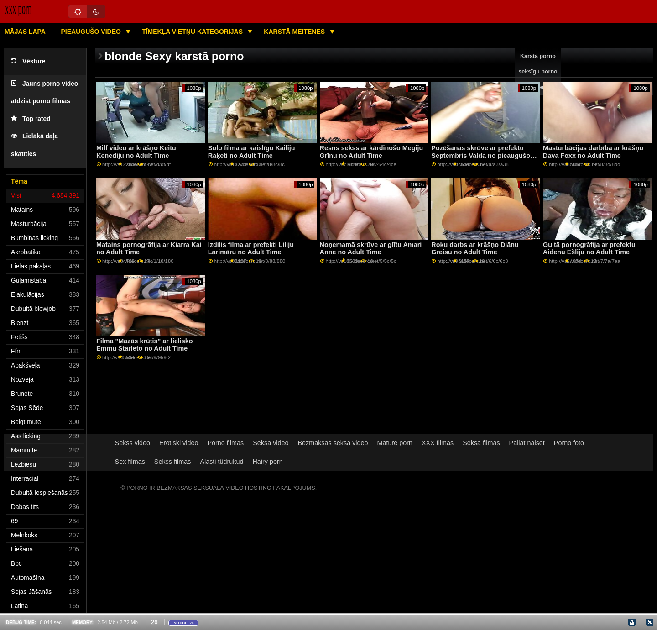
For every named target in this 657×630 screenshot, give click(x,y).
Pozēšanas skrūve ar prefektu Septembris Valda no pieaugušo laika (480, 155)
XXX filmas (438, 442)
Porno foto (569, 442)
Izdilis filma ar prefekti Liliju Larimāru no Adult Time (251, 248)
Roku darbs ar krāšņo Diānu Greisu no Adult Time (475, 248)
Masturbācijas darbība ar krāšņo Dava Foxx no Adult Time (593, 151)
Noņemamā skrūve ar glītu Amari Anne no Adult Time (371, 248)
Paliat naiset (527, 442)
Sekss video (132, 442)
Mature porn (394, 442)
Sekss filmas (172, 461)
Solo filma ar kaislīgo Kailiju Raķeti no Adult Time (251, 151)
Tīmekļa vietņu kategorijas (193, 31)
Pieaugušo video (91, 31)
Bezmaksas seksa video (332, 442)
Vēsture (28, 61)
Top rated (31, 119)
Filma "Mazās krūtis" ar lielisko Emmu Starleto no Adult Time (144, 344)
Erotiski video (178, 442)
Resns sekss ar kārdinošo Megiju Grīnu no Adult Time (371, 151)
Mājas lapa (25, 31)
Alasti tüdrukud (221, 461)
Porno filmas (225, 442)
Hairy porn (267, 461)
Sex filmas (130, 461)
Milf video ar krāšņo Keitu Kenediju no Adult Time (136, 151)
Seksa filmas (481, 442)
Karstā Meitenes (295, 31)
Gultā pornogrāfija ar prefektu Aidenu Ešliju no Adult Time (589, 248)
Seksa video (270, 442)
